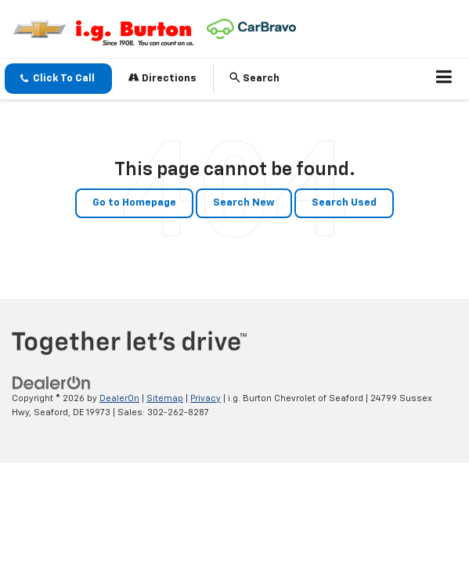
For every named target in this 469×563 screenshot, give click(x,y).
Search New (244, 203)
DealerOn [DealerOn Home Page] (119, 398)
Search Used (344, 203)
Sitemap (164, 398)
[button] (58, 78)
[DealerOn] (52, 383)
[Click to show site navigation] (444, 79)
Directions (162, 78)
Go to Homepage (134, 203)
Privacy (205, 398)
